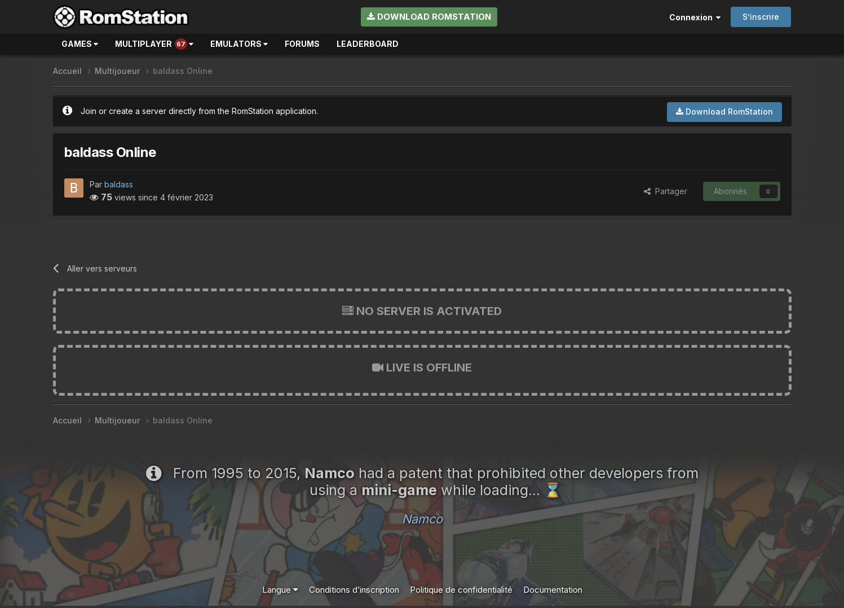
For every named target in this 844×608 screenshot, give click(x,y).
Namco (422, 518)
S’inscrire (761, 16)
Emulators (239, 44)
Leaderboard (368, 44)
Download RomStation (429, 16)
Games (79, 44)
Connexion (695, 17)
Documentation (552, 589)
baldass (118, 184)
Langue (280, 589)
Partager (665, 191)
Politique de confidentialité (461, 589)
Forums (302, 44)
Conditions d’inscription (354, 589)
